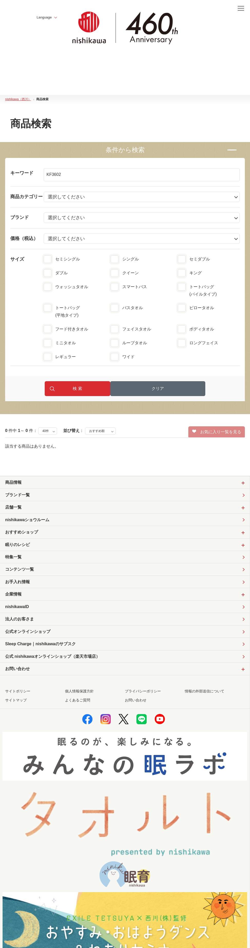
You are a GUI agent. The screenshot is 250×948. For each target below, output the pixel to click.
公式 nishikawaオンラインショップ (52, 664)
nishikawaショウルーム (27, 523)
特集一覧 (13, 561)
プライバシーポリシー (143, 699)
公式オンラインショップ (27, 638)
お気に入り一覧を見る (216, 434)
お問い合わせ (135, 708)
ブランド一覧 (17, 497)
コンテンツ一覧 (19, 574)
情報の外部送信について (204, 699)
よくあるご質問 (77, 708)
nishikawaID (17, 612)
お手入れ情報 (17, 587)
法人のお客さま (19, 625)
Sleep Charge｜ (40, 651)
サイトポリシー (17, 699)
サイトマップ (16, 708)
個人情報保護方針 (79, 699)
